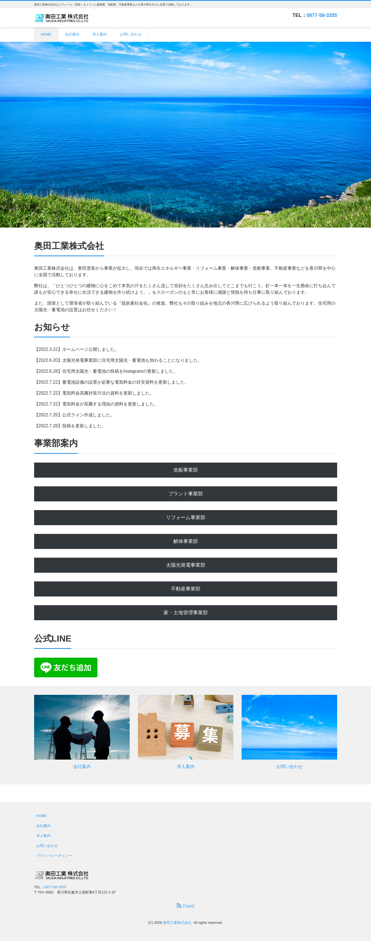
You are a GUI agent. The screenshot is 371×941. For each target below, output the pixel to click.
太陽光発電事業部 (185, 565)
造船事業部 (185, 470)
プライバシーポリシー (54, 856)
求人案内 (100, 34)
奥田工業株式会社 (177, 923)
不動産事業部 (185, 589)
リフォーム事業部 (185, 517)
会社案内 (72, 34)
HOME (46, 34)
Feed (185, 906)
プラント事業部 (185, 493)
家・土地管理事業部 (186, 612)
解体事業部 (185, 541)
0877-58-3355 (321, 15)
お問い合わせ (130, 34)
